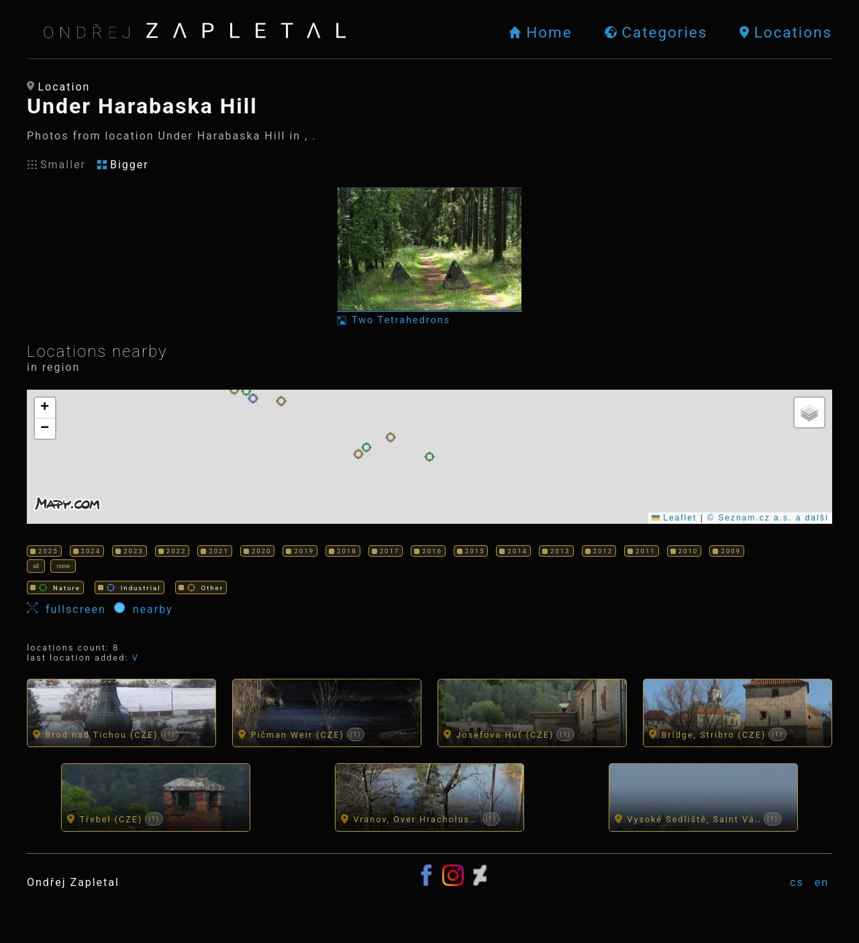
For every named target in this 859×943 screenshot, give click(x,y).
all (36, 566)
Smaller (56, 164)
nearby (143, 609)
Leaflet (674, 517)
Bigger (123, 164)
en (822, 883)
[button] (234, 389)
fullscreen (70, 609)
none (64, 566)
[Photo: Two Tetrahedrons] (429, 256)
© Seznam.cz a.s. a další (768, 517)
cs (797, 883)
